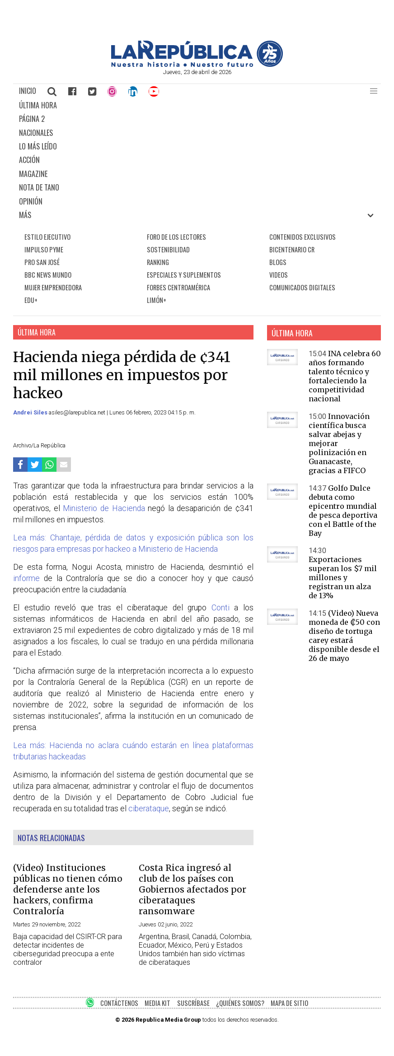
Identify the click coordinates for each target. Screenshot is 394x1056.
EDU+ (31, 300)
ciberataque (148, 808)
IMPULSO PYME (43, 249)
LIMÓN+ (156, 300)
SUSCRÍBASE (193, 1003)
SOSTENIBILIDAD (168, 249)
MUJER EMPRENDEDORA (53, 287)
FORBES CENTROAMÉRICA (178, 287)
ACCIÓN (29, 159)
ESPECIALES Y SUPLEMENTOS (184, 274)
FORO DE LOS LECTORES (176, 237)
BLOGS (277, 262)
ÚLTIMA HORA (38, 105)
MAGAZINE (33, 173)
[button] (373, 91)
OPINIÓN (30, 201)
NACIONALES (36, 132)
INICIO (27, 90)
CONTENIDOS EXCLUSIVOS (302, 237)
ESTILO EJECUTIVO (47, 237)
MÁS (25, 214)
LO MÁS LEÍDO (38, 146)
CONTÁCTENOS (119, 1003)
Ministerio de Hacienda (104, 508)
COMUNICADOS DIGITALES (302, 287)
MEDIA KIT (157, 1003)
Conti (220, 607)
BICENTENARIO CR (291, 249)
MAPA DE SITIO (289, 1003)
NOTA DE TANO (39, 187)
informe (26, 578)
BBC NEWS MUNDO (47, 274)
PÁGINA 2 (32, 118)
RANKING (158, 262)
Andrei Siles (31, 412)
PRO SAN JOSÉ (42, 262)
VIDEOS (278, 274)
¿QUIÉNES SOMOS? (240, 1003)
